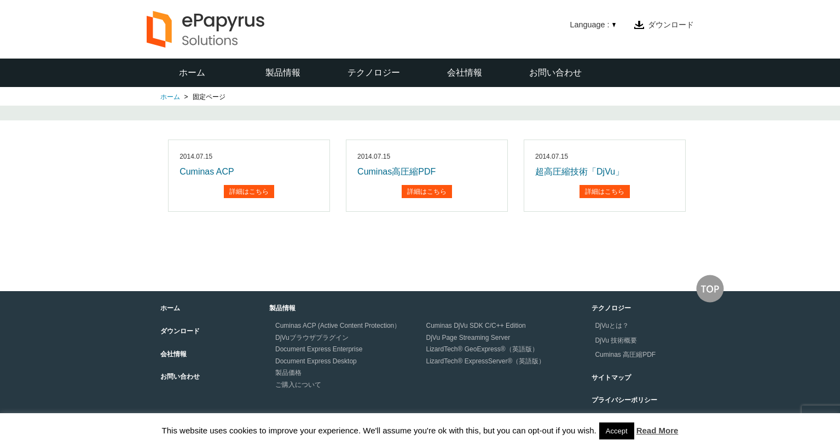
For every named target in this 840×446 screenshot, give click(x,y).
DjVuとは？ (612, 325)
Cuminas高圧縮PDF (396, 171)
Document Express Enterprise (318, 349)
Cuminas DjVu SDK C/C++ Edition (476, 325)
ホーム (192, 72)
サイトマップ (611, 377)
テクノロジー (373, 72)
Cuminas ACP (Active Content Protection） (338, 325)
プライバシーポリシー (624, 400)
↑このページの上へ (710, 289)
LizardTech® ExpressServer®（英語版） (486, 361)
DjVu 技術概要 (616, 340)
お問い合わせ (555, 72)
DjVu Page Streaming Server (468, 337)
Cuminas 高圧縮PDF (625, 354)
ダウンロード (671, 24)
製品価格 (288, 373)
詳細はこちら (249, 191)
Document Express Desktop (316, 361)
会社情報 (464, 72)
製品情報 (282, 72)
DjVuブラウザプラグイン (312, 337)
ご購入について (298, 385)
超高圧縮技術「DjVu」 (579, 171)
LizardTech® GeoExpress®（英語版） (482, 349)
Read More (657, 430)
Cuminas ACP (206, 171)
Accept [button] (617, 431)
